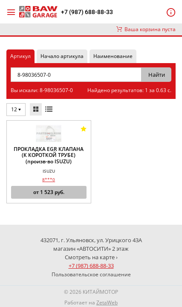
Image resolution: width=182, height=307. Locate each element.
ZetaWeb (107, 302)
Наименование (113, 56)
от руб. (48, 192)
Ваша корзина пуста (146, 29)
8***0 (48, 179)
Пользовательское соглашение (91, 274)
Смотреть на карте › (91, 257)
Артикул (20, 56)
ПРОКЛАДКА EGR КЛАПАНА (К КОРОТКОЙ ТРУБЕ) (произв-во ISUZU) (49, 155)
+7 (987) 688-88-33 (87, 12)
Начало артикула (62, 56)
